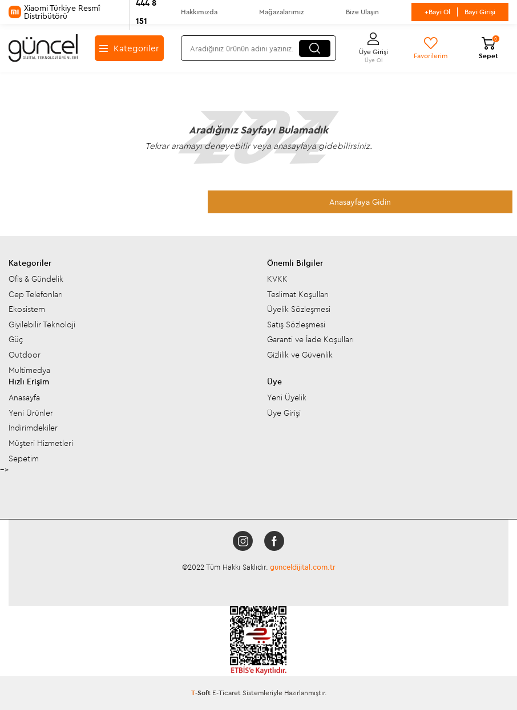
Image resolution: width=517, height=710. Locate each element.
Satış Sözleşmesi (296, 324)
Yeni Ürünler (31, 413)
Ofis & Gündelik (36, 279)
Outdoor (25, 355)
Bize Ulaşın (362, 11)
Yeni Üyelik (286, 397)
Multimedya (29, 370)
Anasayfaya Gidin (360, 202)
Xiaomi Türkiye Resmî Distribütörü (86, 12)
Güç (16, 339)
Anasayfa (24, 397)
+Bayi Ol (437, 11)
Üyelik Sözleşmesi (298, 309)
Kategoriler (129, 48)
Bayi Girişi (480, 11)
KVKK (277, 279)
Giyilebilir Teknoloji (42, 324)
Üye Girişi (284, 413)
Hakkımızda (199, 11)
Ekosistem (27, 309)
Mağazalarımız (281, 11)
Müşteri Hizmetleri (41, 443)
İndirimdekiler (33, 428)
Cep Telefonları (36, 294)
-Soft (201, 692)
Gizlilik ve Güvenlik (300, 355)
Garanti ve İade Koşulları (310, 339)
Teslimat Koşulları (298, 294)
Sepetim (24, 458)
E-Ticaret (226, 692)
